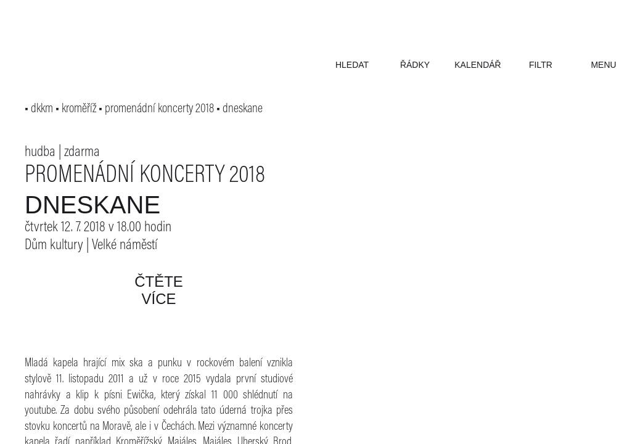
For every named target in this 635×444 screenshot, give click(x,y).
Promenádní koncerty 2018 (145, 176)
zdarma (82, 152)
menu (603, 65)
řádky (415, 65)
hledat (352, 65)
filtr (540, 65)
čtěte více (158, 290)
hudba (40, 152)
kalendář (477, 65)
